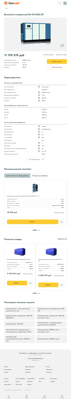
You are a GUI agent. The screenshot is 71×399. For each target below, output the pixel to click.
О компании (7, 369)
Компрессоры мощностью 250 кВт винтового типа (51, 317)
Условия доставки (48, 54)
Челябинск (42, 378)
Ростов (18, 381)
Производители (29, 367)
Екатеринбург (31, 378)
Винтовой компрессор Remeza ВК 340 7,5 (19, 259)
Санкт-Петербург (20, 378)
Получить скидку (59, 212)
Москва (29, 384)
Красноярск (7, 384)
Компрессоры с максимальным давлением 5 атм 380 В (50, 324)
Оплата (6, 372)
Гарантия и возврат (61, 54)
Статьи (6, 367)
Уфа (40, 381)
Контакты (48, 372)
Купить (32, 222)
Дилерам (28, 369)
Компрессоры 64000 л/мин (48, 339)
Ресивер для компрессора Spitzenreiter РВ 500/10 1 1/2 (23, 196)
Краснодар (53, 378)
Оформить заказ (57, 61)
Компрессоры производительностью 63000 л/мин (18, 339)
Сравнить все (62, 239)
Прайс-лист (49, 369)
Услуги (48, 367)
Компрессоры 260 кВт (14, 324)
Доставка (28, 372)
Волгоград (19, 384)
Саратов (52, 381)
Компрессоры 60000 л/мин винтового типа (48, 331)
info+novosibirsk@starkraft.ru (35, 358)
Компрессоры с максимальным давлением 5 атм (18, 310)
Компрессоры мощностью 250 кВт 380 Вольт (19, 317)
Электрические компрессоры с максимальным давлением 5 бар (18, 331)
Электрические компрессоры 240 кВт (51, 310)
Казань (6, 381)
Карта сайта (27, 390)
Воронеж (29, 381)
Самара (6, 378)
